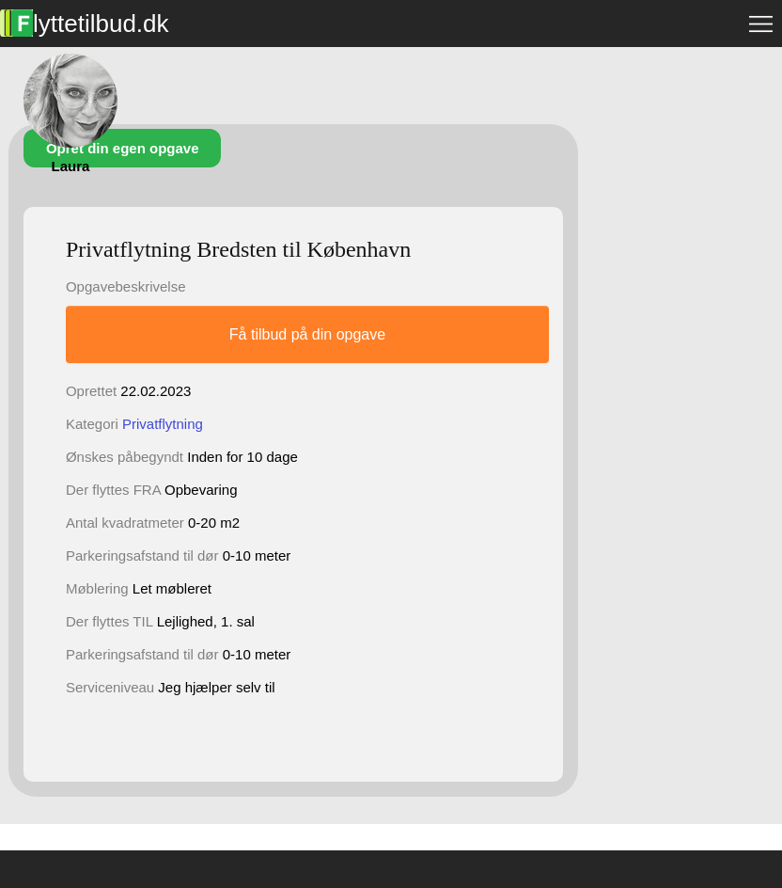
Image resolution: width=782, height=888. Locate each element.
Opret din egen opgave (122, 148)
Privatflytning (162, 424)
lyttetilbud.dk (84, 23)
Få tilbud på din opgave (307, 334)
